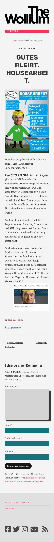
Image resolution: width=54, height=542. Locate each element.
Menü (14, 31)
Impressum (9, 508)
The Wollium (15, 319)
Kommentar (12, 386)
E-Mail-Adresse (13, 438)
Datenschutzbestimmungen (17, 502)
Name (8, 425)
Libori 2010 (41, 342)
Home (14, 40)
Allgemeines (14, 327)
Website (9, 451)
